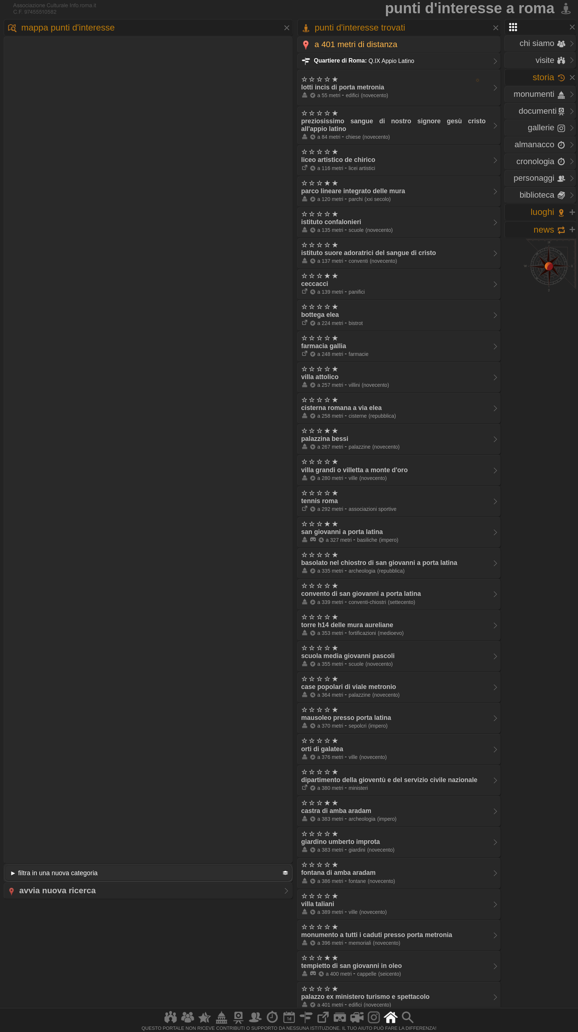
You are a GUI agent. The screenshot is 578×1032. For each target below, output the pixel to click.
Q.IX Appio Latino (357, 60)
